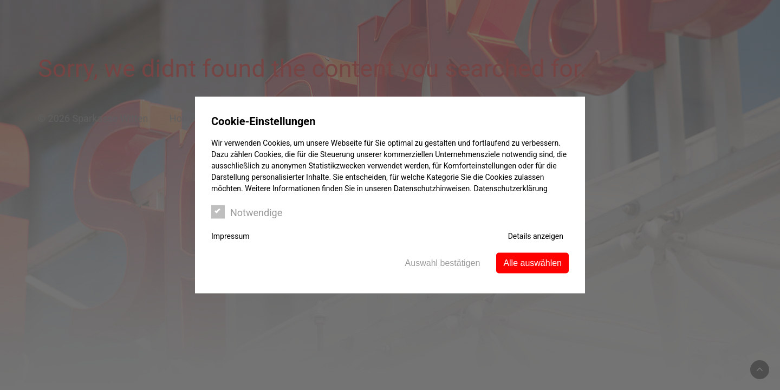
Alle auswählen (532, 263)
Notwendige (246, 212)
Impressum (230, 236)
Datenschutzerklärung (510, 188)
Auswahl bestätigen (442, 263)
